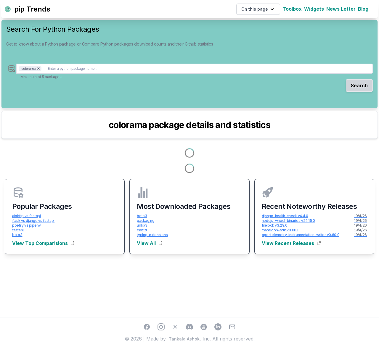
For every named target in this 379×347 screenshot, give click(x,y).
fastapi (18, 230)
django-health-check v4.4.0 (285, 216)
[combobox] (194, 68)
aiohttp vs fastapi (26, 216)
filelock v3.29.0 (275, 225)
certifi (142, 230)
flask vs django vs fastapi (33, 220)
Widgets (314, 9)
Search (359, 85)
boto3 (17, 235)
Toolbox (292, 9)
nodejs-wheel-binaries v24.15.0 (288, 220)
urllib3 (142, 225)
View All (149, 243)
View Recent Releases (291, 243)
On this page (258, 9)
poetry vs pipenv (26, 225)
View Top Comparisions (43, 243)
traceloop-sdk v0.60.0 (281, 230)
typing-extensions (152, 235)
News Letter (341, 9)
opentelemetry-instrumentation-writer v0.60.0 (301, 235)
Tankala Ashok (184, 338)
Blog (363, 9)
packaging (145, 220)
